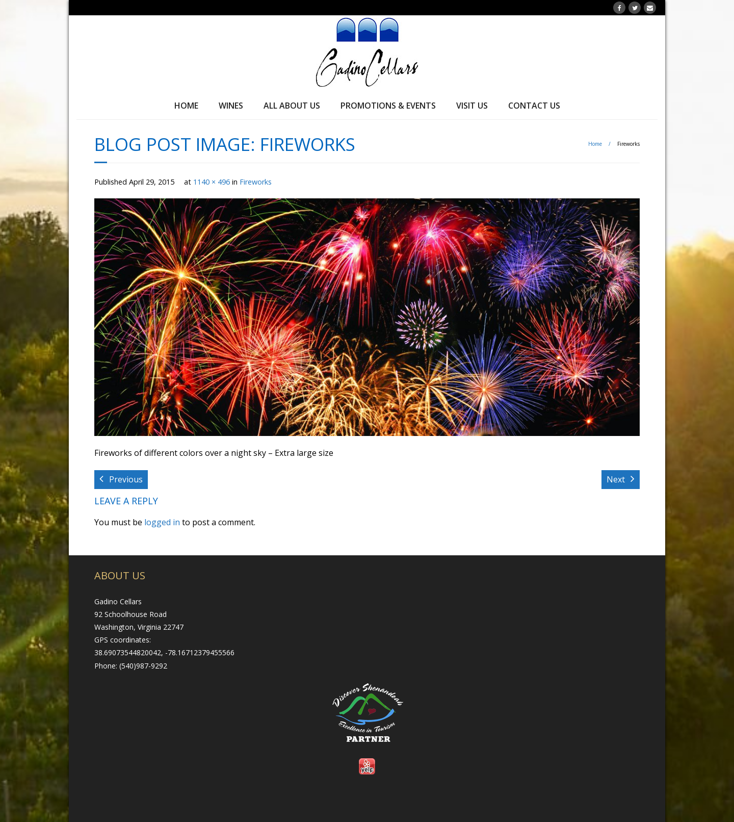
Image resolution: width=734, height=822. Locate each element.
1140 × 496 (211, 182)
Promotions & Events (388, 105)
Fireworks (256, 182)
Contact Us (534, 105)
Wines (231, 105)
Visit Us (472, 105)
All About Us (292, 105)
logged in (162, 522)
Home (186, 105)
